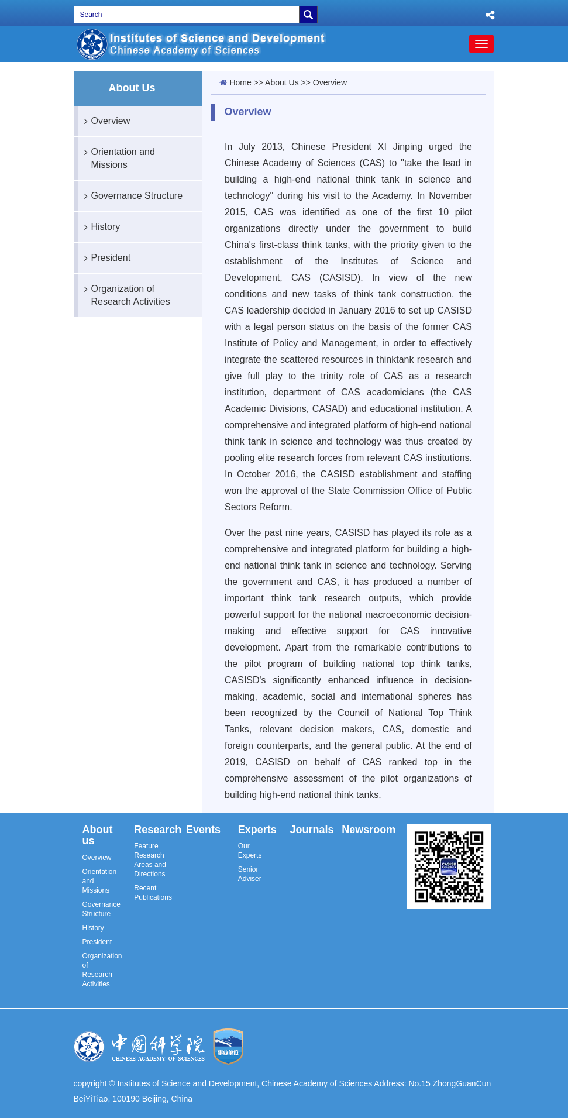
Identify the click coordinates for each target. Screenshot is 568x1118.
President (104, 258)
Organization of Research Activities (124, 290)
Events (203, 829)
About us (97, 835)
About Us (282, 82)
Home (240, 82)
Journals (312, 829)
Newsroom (368, 829)
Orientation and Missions (116, 153)
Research (157, 829)
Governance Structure (130, 196)
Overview (104, 121)
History (99, 227)
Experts (257, 829)
